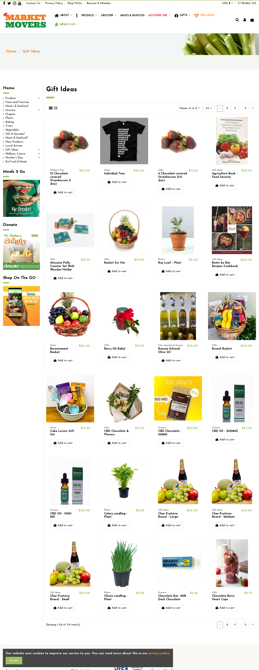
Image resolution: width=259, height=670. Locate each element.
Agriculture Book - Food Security (225, 175)
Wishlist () (247, 3)
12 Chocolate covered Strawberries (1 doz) (60, 178)
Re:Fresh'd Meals (16, 161)
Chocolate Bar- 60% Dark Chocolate (172, 598)
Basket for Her (114, 262)
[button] (76, 15)
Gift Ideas (11, 149)
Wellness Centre (15, 153)
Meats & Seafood (16, 106)
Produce (10, 98)
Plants (9, 118)
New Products (14, 141)
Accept (14, 660)
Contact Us (33, 3)
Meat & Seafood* (16, 137)
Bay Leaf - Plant (169, 262)
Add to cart (63, 192)
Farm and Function (17, 102)
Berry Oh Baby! (114, 348)
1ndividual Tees (114, 173)
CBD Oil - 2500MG (225, 431)
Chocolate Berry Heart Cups (223, 598)
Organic (10, 114)
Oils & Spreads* (15, 134)
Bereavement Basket (59, 350)
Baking (9, 122)
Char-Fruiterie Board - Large (168, 515)
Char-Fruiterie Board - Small (60, 598)
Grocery (10, 110)
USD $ (227, 3)
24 (209, 108)
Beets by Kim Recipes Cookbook (225, 264)
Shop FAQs (75, 3)
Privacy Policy (54, 3)
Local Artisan (13, 145)
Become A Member (99, 3)
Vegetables (12, 129)
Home (8, 88)
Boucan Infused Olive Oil (169, 350)
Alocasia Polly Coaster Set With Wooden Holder (62, 266)
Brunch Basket (222, 348)
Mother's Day (14, 157)
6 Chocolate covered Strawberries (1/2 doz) (172, 177)
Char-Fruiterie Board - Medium (223, 515)
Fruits (9, 125)
